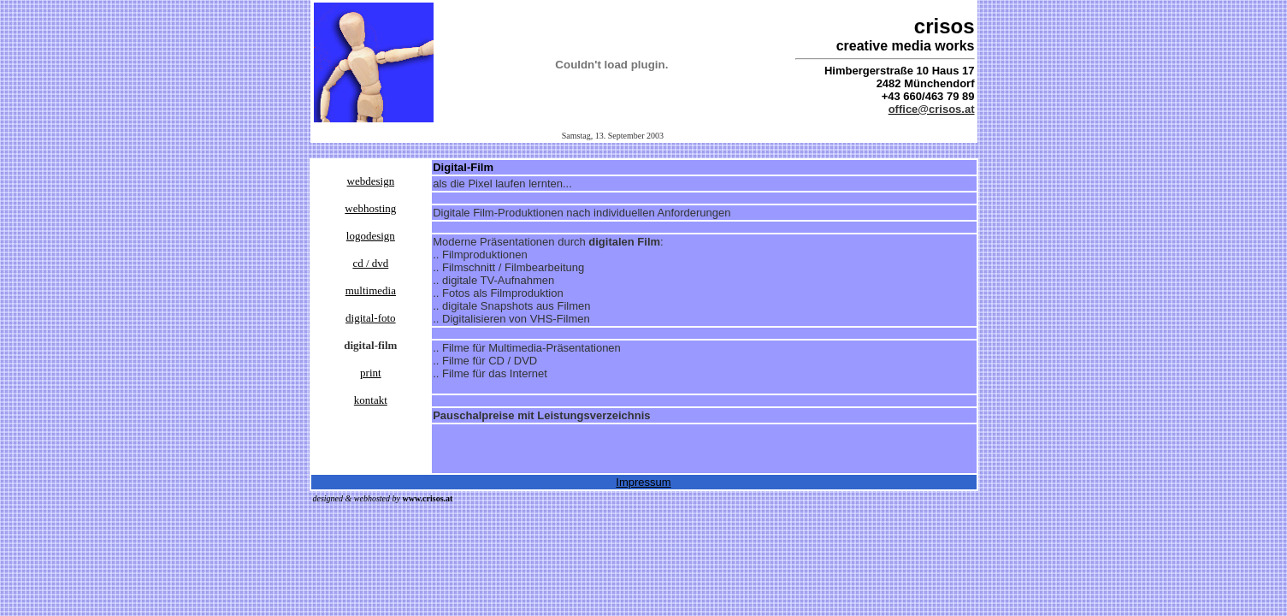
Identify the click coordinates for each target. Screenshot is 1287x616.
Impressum (643, 482)
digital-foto (370, 317)
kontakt (370, 400)
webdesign (371, 181)
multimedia (370, 290)
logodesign (370, 235)
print (370, 372)
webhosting (370, 208)
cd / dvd (370, 263)
